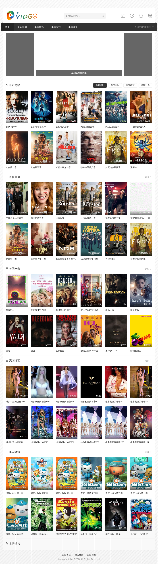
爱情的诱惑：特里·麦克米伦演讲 (96, 350)
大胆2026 (109, 259)
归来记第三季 (37, 218)
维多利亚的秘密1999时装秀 (69, 401)
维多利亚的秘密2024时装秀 (94, 401)
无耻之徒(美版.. (88, 126)
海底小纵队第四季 (89, 493)
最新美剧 (22, 27)
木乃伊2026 (111, 350)
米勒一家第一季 (63, 167)
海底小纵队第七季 (14, 493)
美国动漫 (73, 27)
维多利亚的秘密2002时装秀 (143, 401)
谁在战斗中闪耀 (38, 310)
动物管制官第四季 (89, 259)
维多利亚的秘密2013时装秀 (143, 442)
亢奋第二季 (11, 167)
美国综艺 (56, 27)
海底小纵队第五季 (39, 493)
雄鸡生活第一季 (88, 218)
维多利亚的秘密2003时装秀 (118, 442)
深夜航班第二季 (113, 218)
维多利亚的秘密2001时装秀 (118, 401)
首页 (7, 27)
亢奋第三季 (36, 167)
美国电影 (39, 27)
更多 (148, 177)
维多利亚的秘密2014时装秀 (19, 442)
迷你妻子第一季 (38, 259)
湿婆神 (133, 167)
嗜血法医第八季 (88, 167)
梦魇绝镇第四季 (113, 167)
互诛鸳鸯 (60, 350)
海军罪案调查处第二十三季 (69, 259)
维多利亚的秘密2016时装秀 (44, 442)
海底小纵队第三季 (114, 493)
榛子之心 (134, 310)
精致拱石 (10, 310)
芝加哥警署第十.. (39, 126)
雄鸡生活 (60, 218)
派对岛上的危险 (63, 310)
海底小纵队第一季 (139, 493)
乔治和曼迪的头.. (138, 126)
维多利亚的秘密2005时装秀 (69, 442)
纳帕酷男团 (135, 350)
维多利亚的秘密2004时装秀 (94, 442)
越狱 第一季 (11, 126)
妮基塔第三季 (62, 126)
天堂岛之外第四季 (14, 218)
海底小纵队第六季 (64, 493)
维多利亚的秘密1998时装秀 (44, 401)
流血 (33, 350)
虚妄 (8, 350)
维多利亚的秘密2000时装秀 (19, 401)
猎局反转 (109, 310)
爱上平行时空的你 (89, 310)
